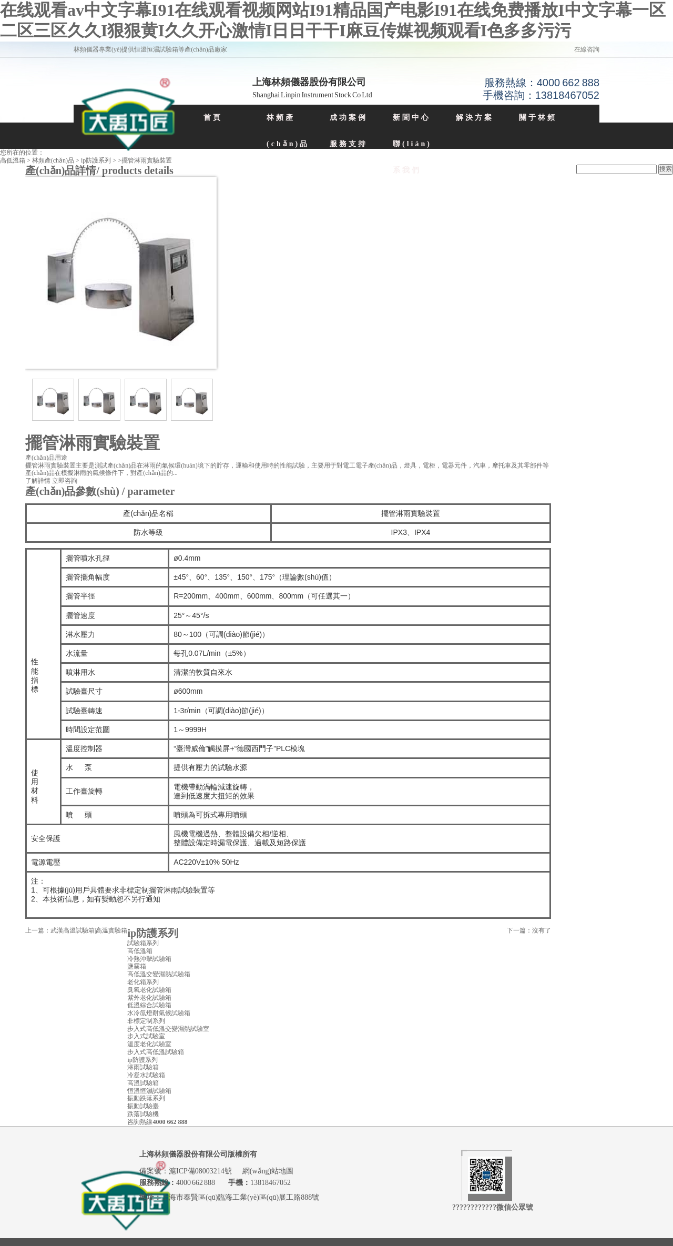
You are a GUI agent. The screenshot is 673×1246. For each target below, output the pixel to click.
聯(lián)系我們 (412, 157)
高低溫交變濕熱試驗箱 (158, 974)
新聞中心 (412, 117)
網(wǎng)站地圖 (267, 1171)
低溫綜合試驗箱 (149, 1005)
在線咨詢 (586, 49)
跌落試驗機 (143, 1114)
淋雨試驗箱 (143, 1067)
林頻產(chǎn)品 (288, 131)
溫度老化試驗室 (149, 1044)
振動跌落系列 (146, 1098)
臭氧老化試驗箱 (149, 990)
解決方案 (475, 117)
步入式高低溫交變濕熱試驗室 (168, 1028)
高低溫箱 (12, 160)
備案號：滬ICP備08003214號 (186, 1171)
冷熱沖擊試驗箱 (149, 959)
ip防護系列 (96, 160)
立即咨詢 (64, 480)
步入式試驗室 (146, 1036)
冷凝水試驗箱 (146, 1075)
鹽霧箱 (136, 966)
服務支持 (349, 144)
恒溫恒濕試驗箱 (149, 1091)
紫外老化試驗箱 (149, 997)
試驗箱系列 (143, 943)
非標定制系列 (146, 1021)
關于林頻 (538, 117)
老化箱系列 (143, 982)
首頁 (212, 117)
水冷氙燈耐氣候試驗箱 (158, 1013)
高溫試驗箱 (143, 1083)
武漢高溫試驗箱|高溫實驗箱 (88, 930)
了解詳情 (37, 480)
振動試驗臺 (143, 1106)
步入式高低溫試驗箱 (155, 1052)
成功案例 (349, 117)
